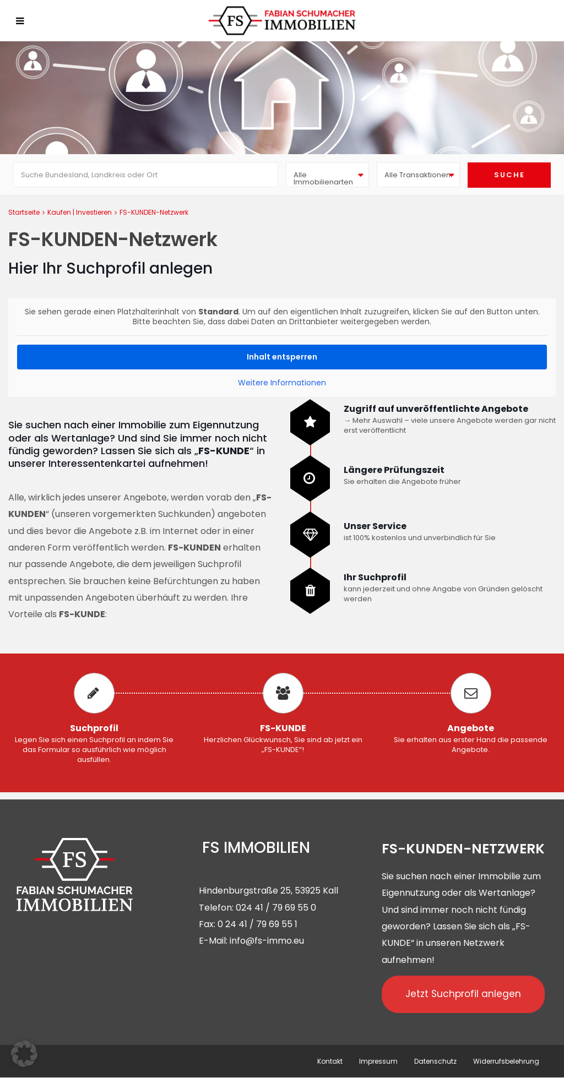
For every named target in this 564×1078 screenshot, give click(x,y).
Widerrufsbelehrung (506, 1061)
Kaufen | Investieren (79, 212)
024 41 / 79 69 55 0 (276, 907)
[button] (24, 1054)
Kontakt (330, 1061)
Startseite (24, 212)
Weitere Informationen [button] (282, 383)
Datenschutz (435, 1061)
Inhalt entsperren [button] (282, 356)
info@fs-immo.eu (267, 940)
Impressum (378, 1061)
